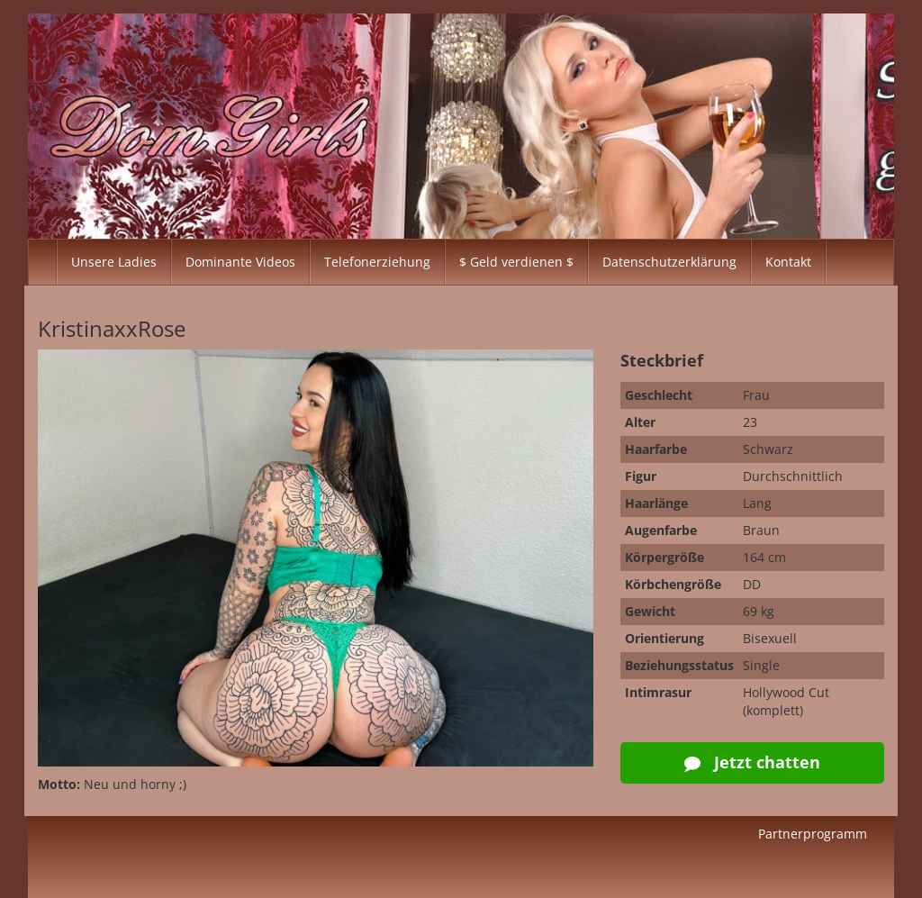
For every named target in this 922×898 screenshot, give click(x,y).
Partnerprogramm (812, 833)
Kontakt (788, 261)
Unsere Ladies (114, 261)
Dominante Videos (240, 261)
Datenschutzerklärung (669, 261)
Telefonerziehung (377, 261)
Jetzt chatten (752, 762)
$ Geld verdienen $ (516, 261)
